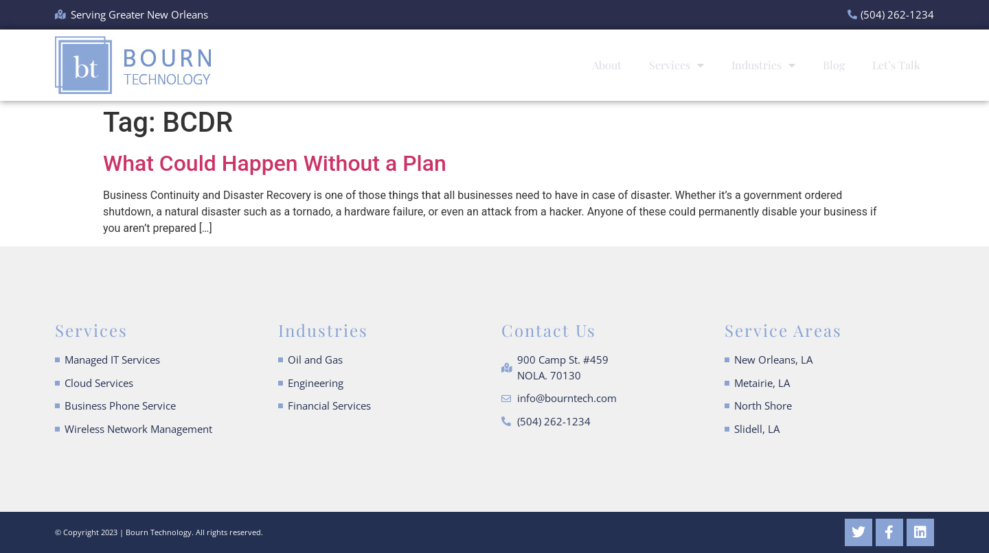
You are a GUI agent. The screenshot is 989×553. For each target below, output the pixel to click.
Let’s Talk (896, 65)
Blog (834, 65)
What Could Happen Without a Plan (274, 163)
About (607, 65)
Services (676, 65)
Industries (763, 65)
